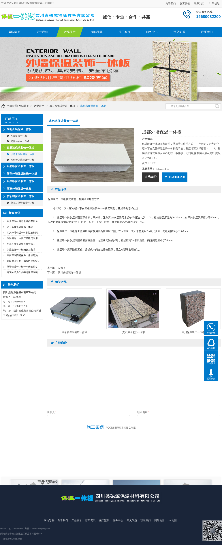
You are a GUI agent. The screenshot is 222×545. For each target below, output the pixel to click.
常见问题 (179, 32)
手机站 (214, 3)
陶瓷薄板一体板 (17, 135)
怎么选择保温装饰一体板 (20, 227)
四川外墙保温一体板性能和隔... (23, 232)
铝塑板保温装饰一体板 (20, 166)
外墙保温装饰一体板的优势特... (23, 261)
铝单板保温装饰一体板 (20, 181)
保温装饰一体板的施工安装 (21, 249)
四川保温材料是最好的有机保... (23, 221)
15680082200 (175, 176)
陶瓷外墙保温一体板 (19, 129)
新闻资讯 (97, 32)
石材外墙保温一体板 (19, 188)
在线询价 (151, 176)
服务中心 (152, 32)
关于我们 (170, 3)
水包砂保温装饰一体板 (20, 159)
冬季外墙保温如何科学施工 (21, 244)
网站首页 (15, 32)
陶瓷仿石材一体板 (18, 141)
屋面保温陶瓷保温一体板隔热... (23, 255)
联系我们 (199, 3)
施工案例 (185, 3)
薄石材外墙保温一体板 (20, 202)
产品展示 (70, 32)
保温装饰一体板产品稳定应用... (23, 238)
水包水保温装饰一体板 (99, 106)
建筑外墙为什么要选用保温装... (23, 272)
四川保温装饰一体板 (69, 272)
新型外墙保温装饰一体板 (22, 173)
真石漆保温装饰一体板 (68, 106)
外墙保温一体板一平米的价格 (22, 266)
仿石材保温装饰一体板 (20, 196)
